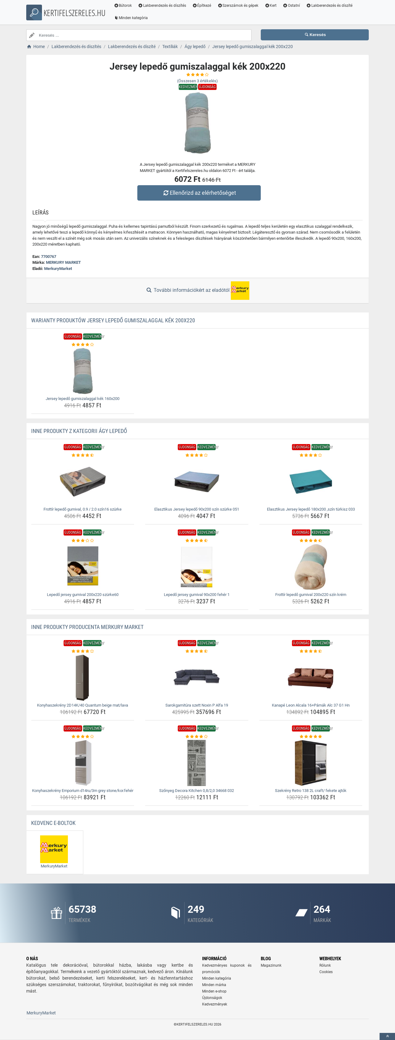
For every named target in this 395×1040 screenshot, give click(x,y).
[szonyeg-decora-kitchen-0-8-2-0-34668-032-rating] (196, 737)
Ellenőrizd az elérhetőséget (199, 193)
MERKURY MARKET (63, 262)
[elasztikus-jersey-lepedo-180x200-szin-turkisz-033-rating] (311, 455)
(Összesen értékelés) (197, 81)
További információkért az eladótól (197, 290)
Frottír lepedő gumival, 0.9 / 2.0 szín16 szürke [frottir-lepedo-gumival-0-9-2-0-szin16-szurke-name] (83, 509)
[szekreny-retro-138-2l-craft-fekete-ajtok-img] (311, 763)
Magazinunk (271, 965)
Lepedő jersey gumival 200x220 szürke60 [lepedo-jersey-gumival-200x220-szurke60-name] (82, 594)
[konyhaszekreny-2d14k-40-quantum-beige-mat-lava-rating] (82, 651)
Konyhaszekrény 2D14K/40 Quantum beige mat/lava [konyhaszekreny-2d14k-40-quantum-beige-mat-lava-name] (82, 705)
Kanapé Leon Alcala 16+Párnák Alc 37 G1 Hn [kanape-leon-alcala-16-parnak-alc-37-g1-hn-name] (311, 705)
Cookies (326, 972)
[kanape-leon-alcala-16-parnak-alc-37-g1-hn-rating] (311, 651)
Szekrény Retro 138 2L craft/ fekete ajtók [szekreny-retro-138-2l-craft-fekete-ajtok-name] (311, 790)
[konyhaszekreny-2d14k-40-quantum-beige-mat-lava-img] (82, 678)
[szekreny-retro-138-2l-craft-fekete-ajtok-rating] (311, 737)
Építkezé (202, 5)
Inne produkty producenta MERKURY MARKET (87, 627)
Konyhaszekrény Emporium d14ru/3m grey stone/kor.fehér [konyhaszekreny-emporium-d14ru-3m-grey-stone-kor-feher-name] (82, 790)
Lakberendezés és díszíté (329, 5)
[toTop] (387, 1036)
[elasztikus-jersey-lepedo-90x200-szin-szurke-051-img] (196, 482)
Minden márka (214, 985)
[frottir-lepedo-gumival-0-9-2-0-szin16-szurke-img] (82, 482)
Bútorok (123, 5)
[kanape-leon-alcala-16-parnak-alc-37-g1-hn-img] (311, 678)
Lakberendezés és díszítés (162, 5)
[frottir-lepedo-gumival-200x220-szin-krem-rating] (311, 541)
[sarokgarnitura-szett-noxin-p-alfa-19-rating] (196, 651)
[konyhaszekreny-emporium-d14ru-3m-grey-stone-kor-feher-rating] (82, 737)
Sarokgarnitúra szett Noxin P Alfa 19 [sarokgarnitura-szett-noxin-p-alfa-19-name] (196, 705)
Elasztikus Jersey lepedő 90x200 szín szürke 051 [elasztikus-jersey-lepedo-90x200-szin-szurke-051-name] (196, 509)
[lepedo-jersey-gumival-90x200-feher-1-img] (196, 567)
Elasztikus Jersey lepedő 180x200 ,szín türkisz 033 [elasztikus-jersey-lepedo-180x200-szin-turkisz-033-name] (311, 509)
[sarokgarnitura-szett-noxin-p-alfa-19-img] (196, 678)
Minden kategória (131, 18)
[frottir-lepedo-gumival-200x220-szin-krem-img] (311, 567)
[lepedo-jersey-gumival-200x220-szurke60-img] (82, 567)
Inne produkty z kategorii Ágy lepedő (79, 431)
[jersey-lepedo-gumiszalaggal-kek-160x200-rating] (82, 345)
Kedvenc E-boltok (53, 823)
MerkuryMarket (58, 268)
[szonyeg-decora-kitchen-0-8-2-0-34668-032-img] (196, 763)
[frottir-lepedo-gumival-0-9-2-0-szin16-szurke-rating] (82, 455)
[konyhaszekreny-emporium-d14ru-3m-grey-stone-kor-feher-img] (82, 763)
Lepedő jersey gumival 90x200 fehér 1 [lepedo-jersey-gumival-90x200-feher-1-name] (197, 594)
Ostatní (291, 5)
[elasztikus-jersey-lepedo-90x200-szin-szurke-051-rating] (196, 455)
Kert (271, 5)
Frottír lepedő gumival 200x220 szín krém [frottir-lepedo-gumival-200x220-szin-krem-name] (310, 594)
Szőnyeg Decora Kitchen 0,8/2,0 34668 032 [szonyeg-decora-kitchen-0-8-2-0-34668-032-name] (196, 790)
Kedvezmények (214, 1004)
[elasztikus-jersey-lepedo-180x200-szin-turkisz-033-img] (311, 482)
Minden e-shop (214, 991)
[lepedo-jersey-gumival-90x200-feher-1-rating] (196, 541)
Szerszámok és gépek (238, 5)
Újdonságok (212, 998)
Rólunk (325, 965)
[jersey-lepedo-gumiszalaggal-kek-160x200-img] (82, 371)
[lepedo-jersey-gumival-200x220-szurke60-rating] (82, 541)
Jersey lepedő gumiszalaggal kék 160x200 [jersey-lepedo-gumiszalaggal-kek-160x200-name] (82, 398)
